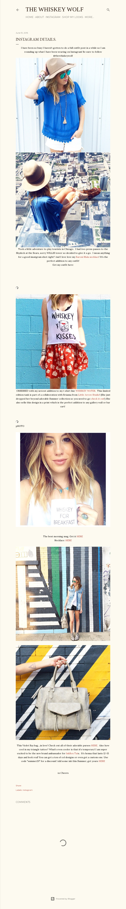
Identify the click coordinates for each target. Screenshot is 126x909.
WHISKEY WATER (85, 390)
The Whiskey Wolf (55, 9)
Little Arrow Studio (89, 394)
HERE (80, 536)
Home (29, 17)
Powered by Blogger (63, 899)
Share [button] (18, 785)
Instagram (53, 17)
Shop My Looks (72, 17)
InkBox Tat (72, 753)
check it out (97, 398)
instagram (28, 790)
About (39, 17)
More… (89, 17)
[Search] (108, 9)
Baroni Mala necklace (87, 256)
